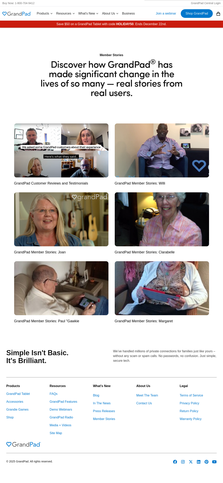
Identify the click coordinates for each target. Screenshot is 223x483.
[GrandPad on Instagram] (183, 461)
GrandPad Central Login (206, 3)
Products (45, 13)
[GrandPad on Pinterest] (206, 461)
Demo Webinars (61, 409)
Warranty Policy (190, 419)
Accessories (14, 401)
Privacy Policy (189, 403)
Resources (65, 13)
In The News (102, 403)
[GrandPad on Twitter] (190, 461)
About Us (110, 13)
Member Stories (104, 419)
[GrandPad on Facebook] (175, 461)
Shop (10, 417)
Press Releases (104, 411)
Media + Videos (60, 425)
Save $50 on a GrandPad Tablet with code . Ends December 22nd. (111, 24)
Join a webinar (166, 13)
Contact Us (144, 403)
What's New (88, 13)
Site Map (56, 433)
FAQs (54, 393)
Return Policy (189, 411)
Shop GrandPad (196, 13)
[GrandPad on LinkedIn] (198, 461)
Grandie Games (17, 409)
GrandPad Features (63, 401)
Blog (96, 395)
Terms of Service (191, 395)
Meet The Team (147, 395)
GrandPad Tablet (18, 393)
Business (128, 13)
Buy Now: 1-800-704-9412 (18, 3)
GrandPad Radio (61, 417)
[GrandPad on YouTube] (214, 461)
